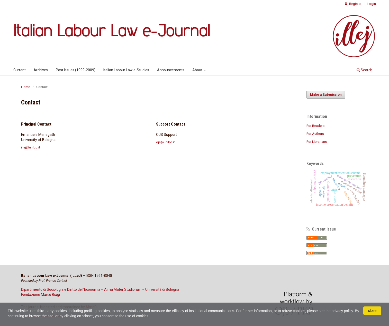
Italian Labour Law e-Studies (126, 70)
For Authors (315, 134)
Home (25, 87)
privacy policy (342, 311)
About (197, 70)
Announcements (170, 70)
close (372, 311)
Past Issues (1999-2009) (75, 70)
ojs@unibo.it (165, 142)
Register (354, 4)
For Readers (315, 126)
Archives (41, 70)
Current (19, 70)
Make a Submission (326, 94)
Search (364, 70)
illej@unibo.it (30, 147)
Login (371, 4)
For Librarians (316, 142)
